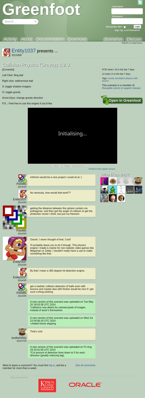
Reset (67, 166)
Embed (92, 169)
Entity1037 (24, 50)
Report (125, 43)
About (12, 377)
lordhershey (19, 337)
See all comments (85, 365)
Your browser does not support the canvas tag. (72, 135)
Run (56, 166)
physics (129, 78)
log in (52, 365)
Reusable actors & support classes (121, 88)
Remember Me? (114, 27)
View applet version (106, 169)
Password (117, 16)
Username (117, 6)
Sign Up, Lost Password (127, 30)
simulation (120, 78)
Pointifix (21, 183)
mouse (111, 78)
